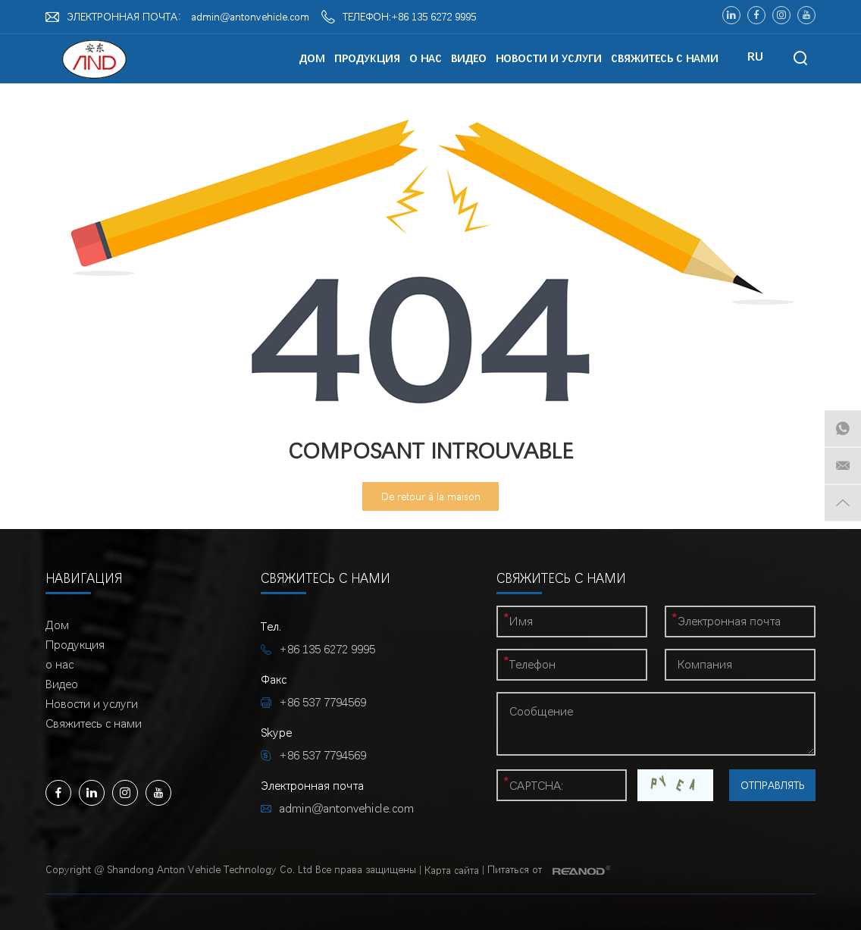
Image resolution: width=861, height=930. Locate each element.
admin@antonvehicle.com (250, 16)
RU (755, 56)
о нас (425, 58)
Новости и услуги (549, 58)
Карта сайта (451, 870)
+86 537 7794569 (322, 755)
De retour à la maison (431, 496)
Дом (312, 58)
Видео (469, 58)
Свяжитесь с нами (665, 58)
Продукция (367, 58)
